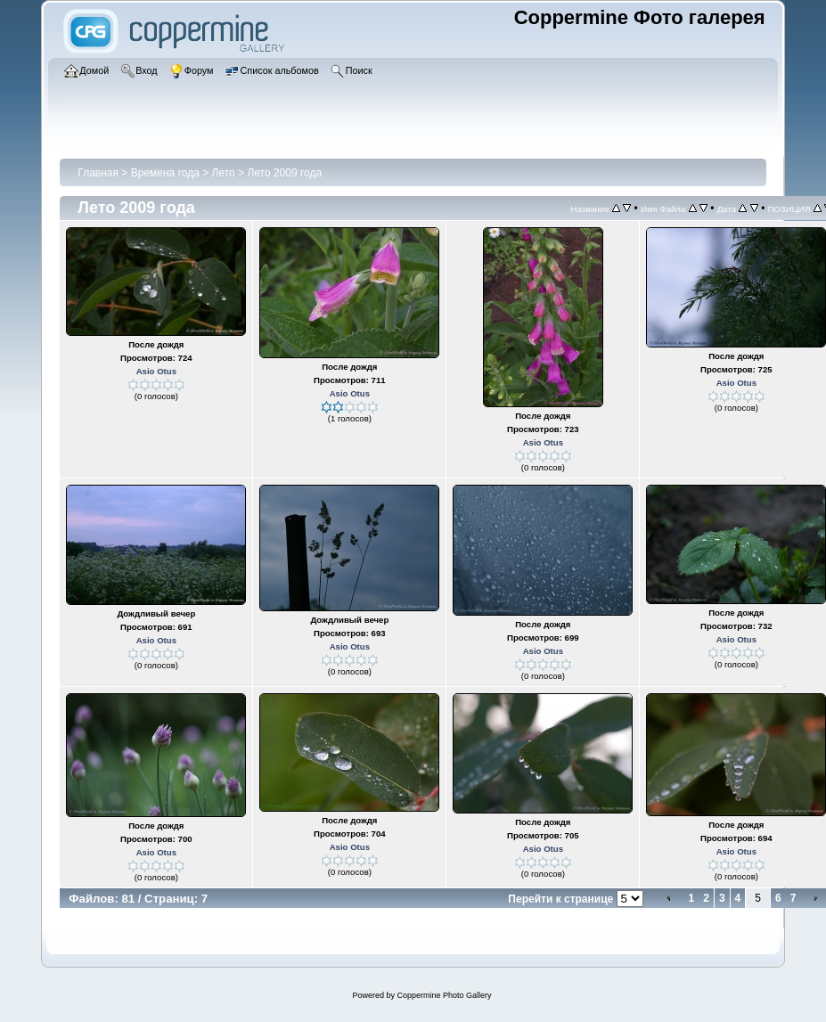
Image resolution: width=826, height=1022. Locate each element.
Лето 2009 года (284, 173)
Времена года (165, 173)
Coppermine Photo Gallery (444, 995)
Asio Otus (156, 371)
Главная (98, 173)
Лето (225, 173)
